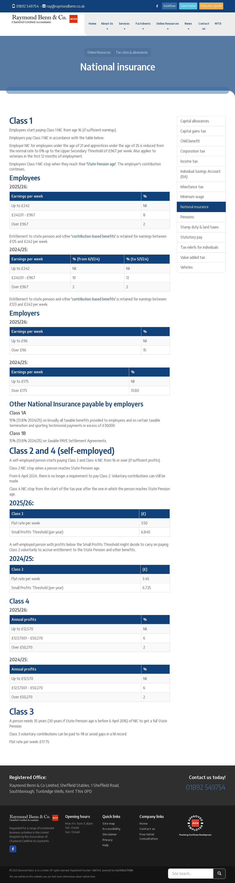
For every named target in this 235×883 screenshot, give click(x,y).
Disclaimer (109, 834)
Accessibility (111, 829)
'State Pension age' (101, 164)
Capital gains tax (193, 131)
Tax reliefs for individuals (199, 247)
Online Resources (167, 25)
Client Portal (188, 6)
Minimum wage (192, 196)
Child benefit (190, 141)
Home (92, 23)
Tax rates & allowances (132, 52)
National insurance (194, 206)
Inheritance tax (191, 186)
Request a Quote (211, 6)
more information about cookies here (76, 876)
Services (124, 25)
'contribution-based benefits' (93, 236)
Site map (108, 823)
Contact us (203, 26)
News (188, 25)
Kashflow (169, 6)
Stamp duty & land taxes (199, 227)
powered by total (117, 870)
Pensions (187, 217)
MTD (218, 23)
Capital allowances (194, 121)
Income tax (188, 161)
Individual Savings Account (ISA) (200, 174)
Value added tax (192, 257)
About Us (107, 25)
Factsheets (143, 25)
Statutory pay (191, 237)
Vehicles (186, 267)
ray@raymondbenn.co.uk (65, 6)
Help (105, 845)
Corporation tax (192, 151)
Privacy (107, 840)
